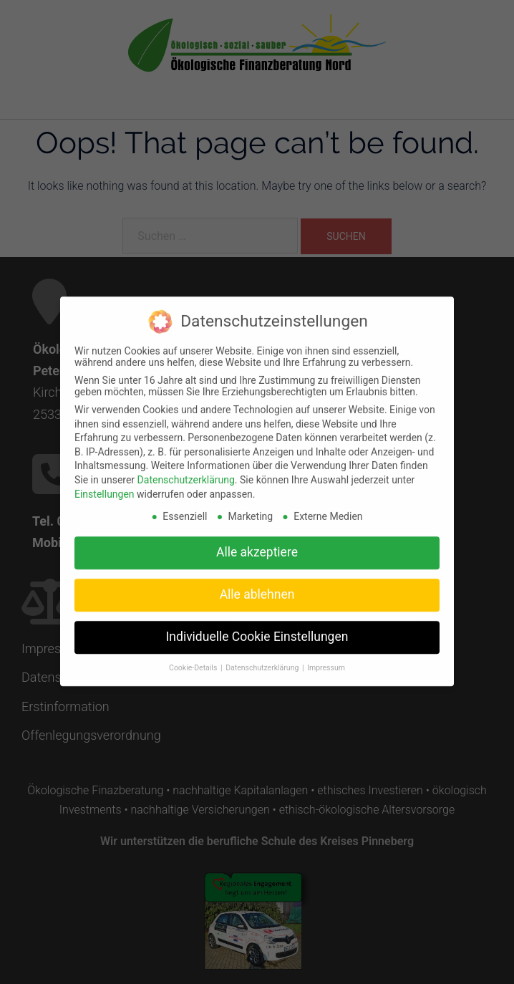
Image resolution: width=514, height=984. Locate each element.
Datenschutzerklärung (186, 472)
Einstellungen (104, 487)
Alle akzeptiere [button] (257, 545)
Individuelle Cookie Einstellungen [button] (257, 629)
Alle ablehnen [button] (257, 587)
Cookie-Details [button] (194, 660)
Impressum (326, 660)
